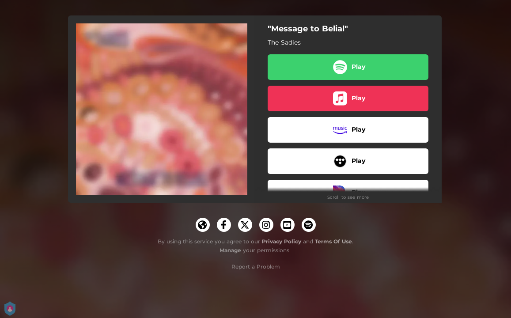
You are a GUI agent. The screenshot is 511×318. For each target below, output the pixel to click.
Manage (230, 250)
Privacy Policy (281, 241)
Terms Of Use (333, 241)
